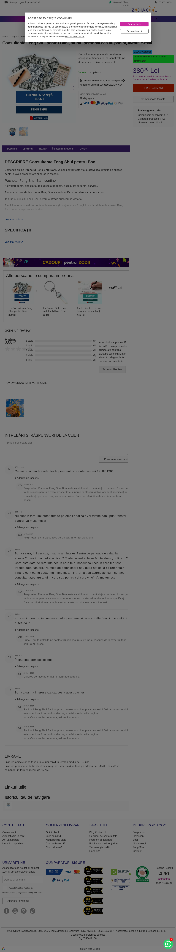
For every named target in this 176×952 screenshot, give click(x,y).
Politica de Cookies (74, 36)
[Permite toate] (134, 24)
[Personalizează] (134, 31)
